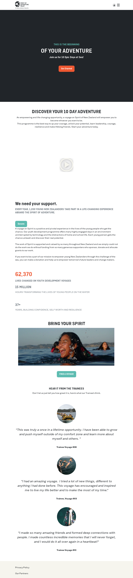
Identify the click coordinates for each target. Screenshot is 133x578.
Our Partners (21, 573)
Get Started (66, 69)
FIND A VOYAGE (66, 374)
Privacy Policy (22, 567)
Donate (21, 224)
